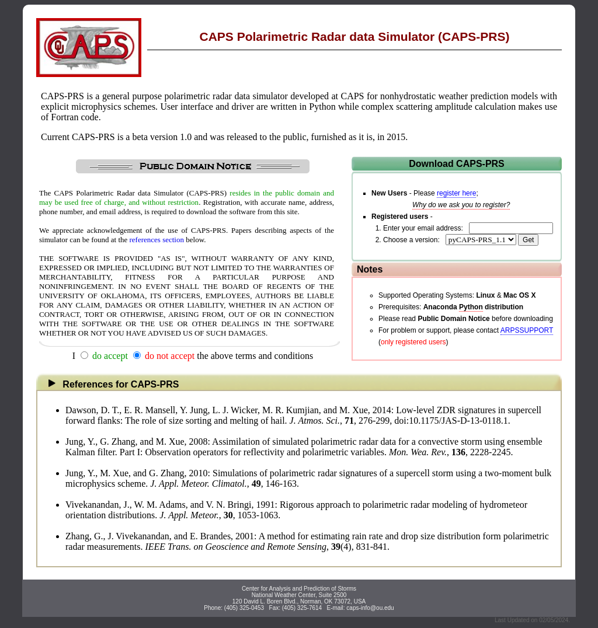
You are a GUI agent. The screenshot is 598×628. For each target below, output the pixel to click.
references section (157, 239)
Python (471, 307)
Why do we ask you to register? (461, 205)
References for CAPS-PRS (110, 384)
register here (456, 193)
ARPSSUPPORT (526, 330)
